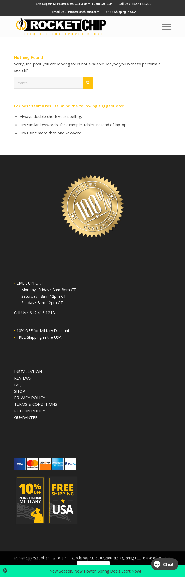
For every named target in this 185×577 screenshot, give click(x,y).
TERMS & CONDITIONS (35, 404)
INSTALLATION (28, 371)
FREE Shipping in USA (121, 12)
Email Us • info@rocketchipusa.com (75, 12)
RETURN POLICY (29, 410)
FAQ (18, 384)
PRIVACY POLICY (29, 397)
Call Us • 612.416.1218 (134, 4)
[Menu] (164, 26)
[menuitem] (74, 4)
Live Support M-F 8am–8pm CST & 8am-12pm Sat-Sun (74, 4)
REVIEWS (22, 378)
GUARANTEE (26, 417)
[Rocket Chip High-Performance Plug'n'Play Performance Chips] (77, 26)
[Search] (53, 83)
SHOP (19, 391)
